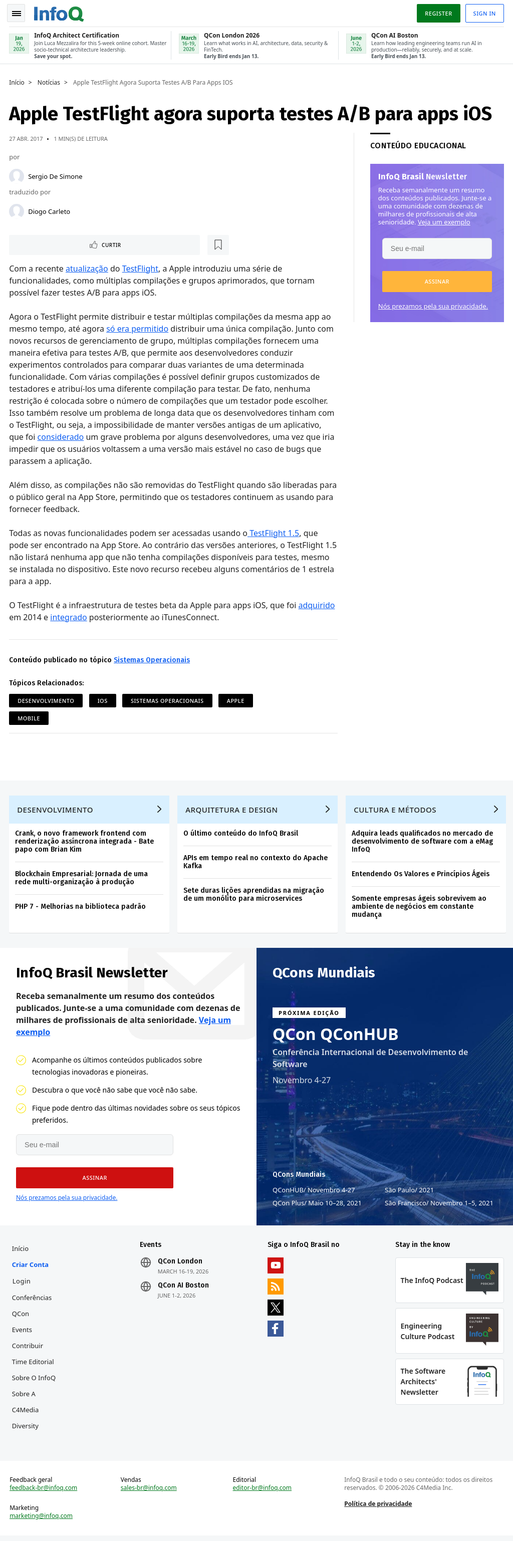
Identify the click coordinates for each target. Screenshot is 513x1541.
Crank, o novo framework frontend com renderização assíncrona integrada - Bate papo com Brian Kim (85, 842)
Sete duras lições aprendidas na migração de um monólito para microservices (254, 895)
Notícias (50, 81)
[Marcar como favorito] (76, 243)
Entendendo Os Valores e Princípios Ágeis (421, 875)
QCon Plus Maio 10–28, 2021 (317, 1205)
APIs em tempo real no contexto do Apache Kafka (256, 863)
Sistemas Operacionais (153, 659)
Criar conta (31, 1267)
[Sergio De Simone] (17, 174)
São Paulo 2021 (409, 1192)
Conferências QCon (33, 1308)
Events (23, 1332)
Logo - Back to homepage (60, 11)
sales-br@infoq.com (149, 1493)
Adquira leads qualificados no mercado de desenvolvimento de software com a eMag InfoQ (423, 842)
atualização (88, 267)
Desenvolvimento (47, 699)
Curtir (40, 243)
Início (18, 81)
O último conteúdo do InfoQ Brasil (241, 834)
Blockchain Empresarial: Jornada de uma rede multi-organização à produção (82, 879)
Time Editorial (34, 1364)
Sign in (483, 12)
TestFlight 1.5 (275, 532)
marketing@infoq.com (42, 1521)
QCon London (180, 1264)
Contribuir (28, 1348)
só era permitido (138, 327)
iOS (104, 699)
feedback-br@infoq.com (44, 1493)
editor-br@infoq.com (262, 1493)
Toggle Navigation (19, 12)
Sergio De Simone (56, 174)
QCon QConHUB (336, 1036)
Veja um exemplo (443, 219)
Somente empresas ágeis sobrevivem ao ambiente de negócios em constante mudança (420, 907)
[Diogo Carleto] (17, 209)
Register (437, 12)
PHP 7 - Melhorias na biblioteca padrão (81, 907)
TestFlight (141, 267)
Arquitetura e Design (232, 811)
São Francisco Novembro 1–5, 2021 (439, 1205)
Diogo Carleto (50, 209)
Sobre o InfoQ (35, 1380)
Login (23, 1284)
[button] (436, 279)
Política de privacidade (378, 1508)
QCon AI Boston (183, 1289)
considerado (61, 435)
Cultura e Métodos (396, 811)
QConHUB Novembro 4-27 (314, 1192)
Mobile (30, 717)
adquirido (317, 604)
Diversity (26, 1428)
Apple (236, 699)
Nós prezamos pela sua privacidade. (432, 304)
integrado (69, 616)
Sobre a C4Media (26, 1404)
